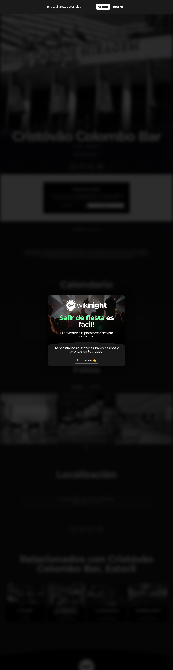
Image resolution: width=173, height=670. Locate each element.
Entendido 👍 (86, 360)
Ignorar (118, 6)
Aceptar (103, 6)
